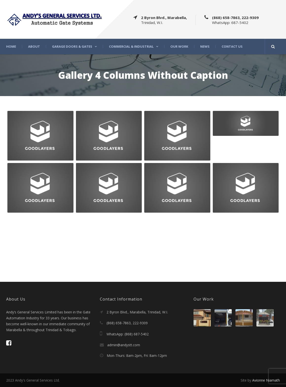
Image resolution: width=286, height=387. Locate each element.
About (34, 46)
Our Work (179, 46)
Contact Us (232, 46)
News (205, 46)
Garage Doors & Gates (72, 46)
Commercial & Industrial (131, 46)
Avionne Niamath (266, 380)
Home (11, 46)
